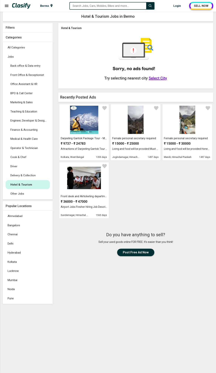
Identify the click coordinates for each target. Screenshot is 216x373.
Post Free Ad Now (136, 252)
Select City (158, 78)
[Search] (150, 5)
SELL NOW (201, 6)
